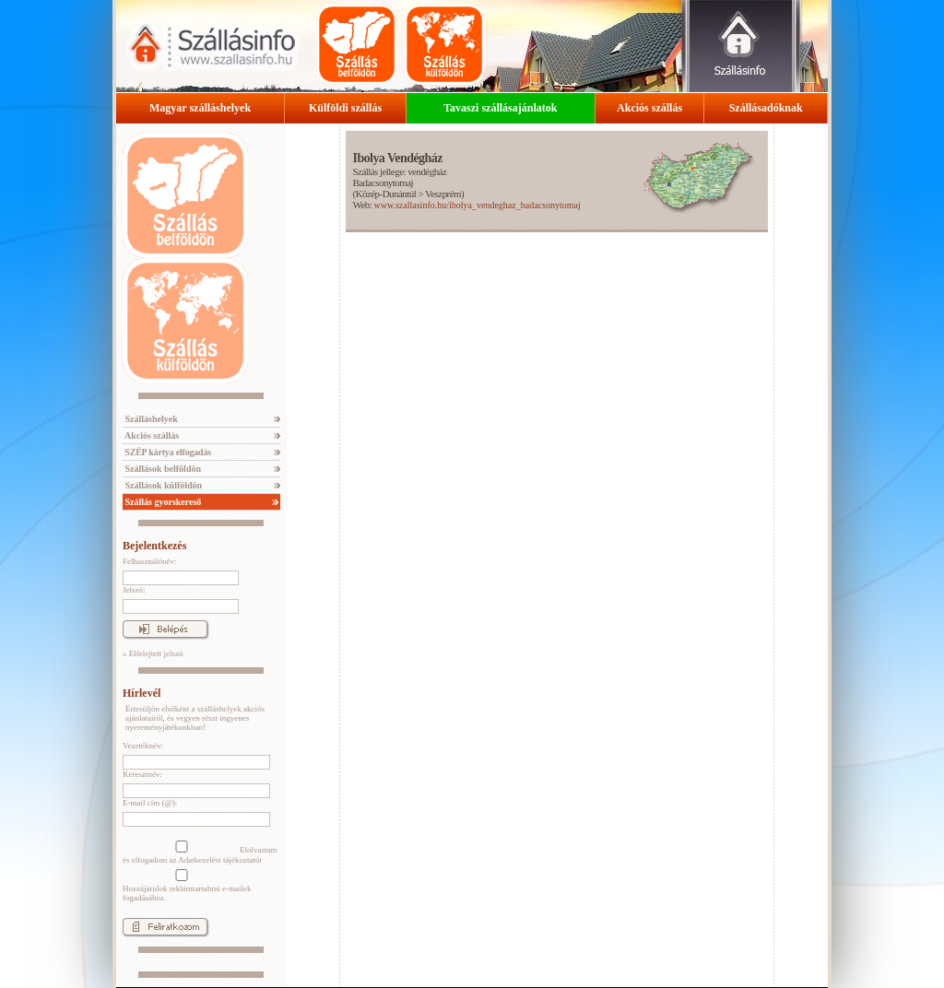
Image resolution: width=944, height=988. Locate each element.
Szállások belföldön (162, 469)
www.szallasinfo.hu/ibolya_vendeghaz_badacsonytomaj (476, 205)
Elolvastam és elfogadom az (200, 852)
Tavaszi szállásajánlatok (500, 107)
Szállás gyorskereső (162, 502)
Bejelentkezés (154, 545)
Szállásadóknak (766, 107)
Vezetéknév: (143, 745)
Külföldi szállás (345, 107)
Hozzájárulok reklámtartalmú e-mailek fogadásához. (187, 885)
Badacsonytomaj (382, 182)
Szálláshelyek (150, 419)
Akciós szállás (649, 107)
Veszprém (443, 193)
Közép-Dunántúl (386, 193)
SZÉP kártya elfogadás (167, 452)
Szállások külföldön (162, 485)
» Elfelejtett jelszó (153, 653)
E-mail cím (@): (150, 802)
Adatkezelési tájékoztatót (220, 859)
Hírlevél (141, 693)
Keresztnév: (142, 774)
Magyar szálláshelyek (200, 107)
